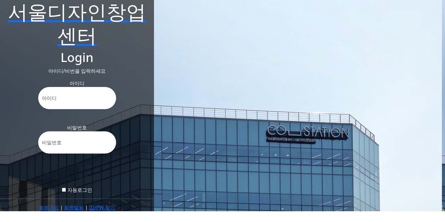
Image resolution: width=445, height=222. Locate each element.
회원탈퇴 (74, 207)
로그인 (62, 177)
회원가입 (49, 207)
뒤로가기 (89, 177)
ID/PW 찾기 (102, 207)
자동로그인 (77, 190)
